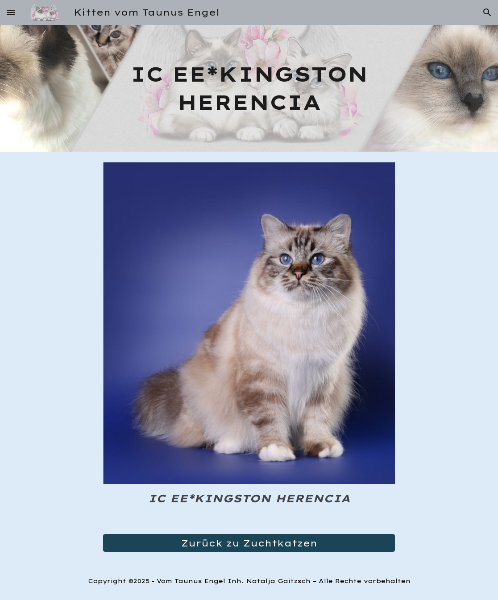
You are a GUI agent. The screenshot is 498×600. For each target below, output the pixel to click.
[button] (10, 12)
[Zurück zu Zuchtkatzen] (249, 543)
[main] (249, 88)
